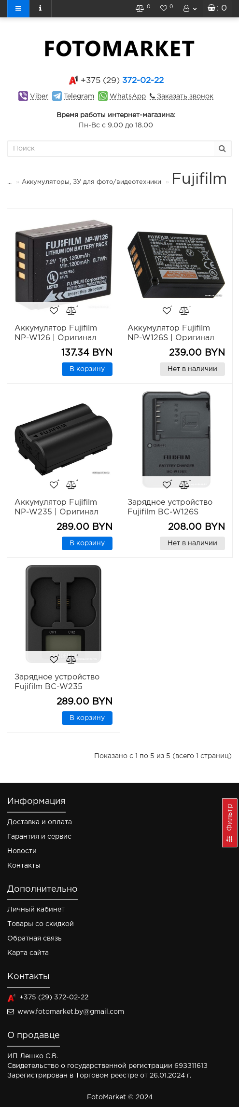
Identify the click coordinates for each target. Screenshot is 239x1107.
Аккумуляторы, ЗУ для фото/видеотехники (91, 182)
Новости (22, 851)
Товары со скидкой (40, 924)
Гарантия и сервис (39, 837)
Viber (39, 96)
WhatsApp (128, 96)
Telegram (79, 96)
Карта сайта (28, 953)
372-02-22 (122, 80)
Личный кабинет (36, 910)
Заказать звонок (184, 96)
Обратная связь (34, 938)
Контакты (24, 866)
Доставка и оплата (39, 822)
